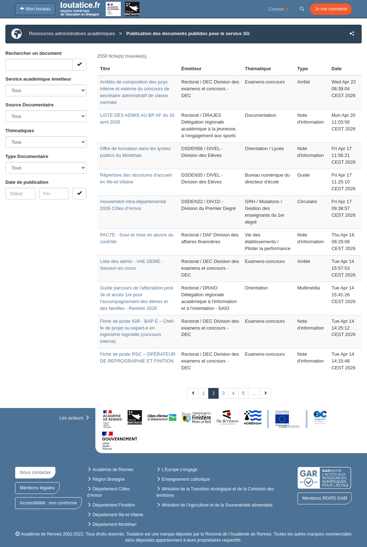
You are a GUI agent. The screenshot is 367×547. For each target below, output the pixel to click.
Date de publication (26, 182)
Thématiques (19, 130)
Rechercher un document (33, 53)
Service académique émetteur (38, 79)
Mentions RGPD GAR (324, 498)
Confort (279, 8)
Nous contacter (35, 472)
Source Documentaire (29, 104)
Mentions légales (37, 487)
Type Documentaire (26, 156)
